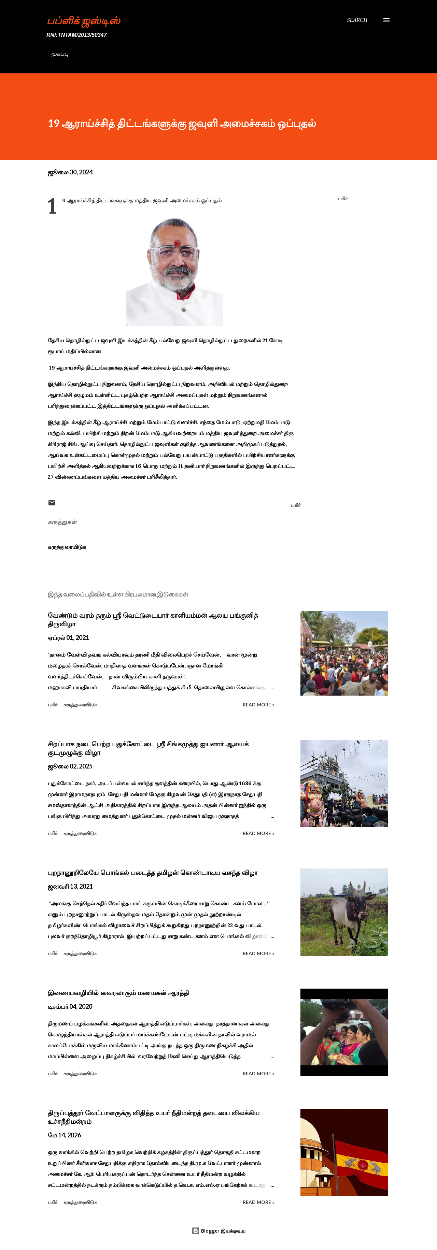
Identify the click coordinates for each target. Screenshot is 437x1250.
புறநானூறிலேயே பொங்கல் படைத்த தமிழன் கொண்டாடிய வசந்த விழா (153, 872)
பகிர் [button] (343, 198)
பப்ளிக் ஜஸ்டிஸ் (83, 20)
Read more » (258, 704)
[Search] (357, 20)
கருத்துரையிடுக (67, 546)
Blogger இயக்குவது (218, 1230)
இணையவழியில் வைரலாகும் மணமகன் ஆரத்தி (118, 993)
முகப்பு (59, 54)
